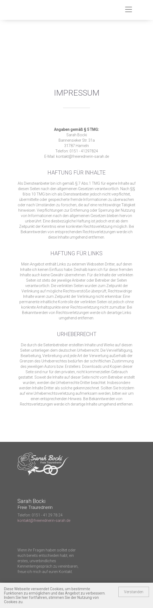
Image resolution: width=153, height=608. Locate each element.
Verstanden (133, 592)
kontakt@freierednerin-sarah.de (43, 520)
